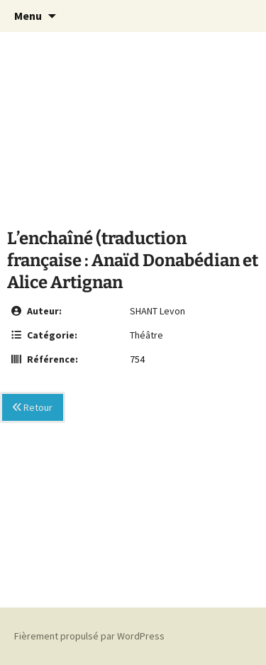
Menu (28, 16)
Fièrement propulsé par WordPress (89, 636)
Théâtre (146, 335)
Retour (32, 407)
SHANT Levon (157, 310)
